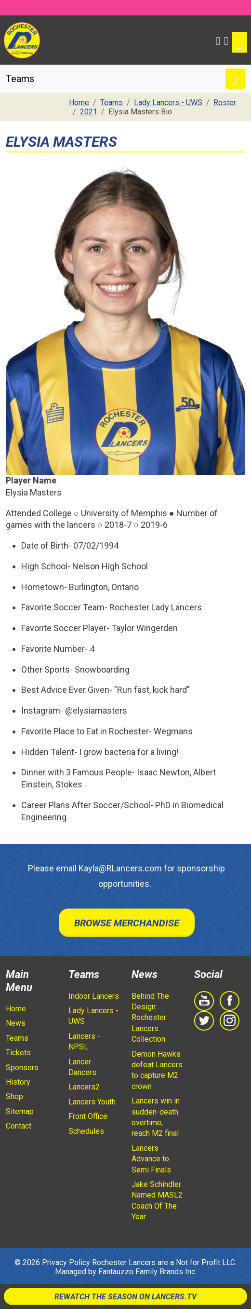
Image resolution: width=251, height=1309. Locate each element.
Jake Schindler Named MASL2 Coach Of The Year (157, 1200)
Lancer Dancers (82, 1067)
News (16, 1023)
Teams (17, 1038)
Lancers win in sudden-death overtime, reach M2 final (156, 1117)
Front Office (87, 1116)
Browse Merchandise (126, 923)
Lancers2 (84, 1086)
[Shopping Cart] (226, 40)
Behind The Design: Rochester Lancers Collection (150, 1018)
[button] (218, 40)
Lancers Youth (92, 1101)
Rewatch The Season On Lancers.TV (125, 1296)
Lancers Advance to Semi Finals (151, 1159)
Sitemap (20, 1111)
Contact (18, 1125)
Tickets (18, 1052)
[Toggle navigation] (239, 42)
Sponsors (22, 1067)
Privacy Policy (66, 1262)
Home (16, 1008)
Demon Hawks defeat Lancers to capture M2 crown (157, 1070)
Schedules (86, 1131)
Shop (14, 1096)
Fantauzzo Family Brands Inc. (147, 1271)
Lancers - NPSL (84, 1041)
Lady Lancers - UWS (93, 1016)
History (18, 1082)
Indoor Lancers (93, 996)
